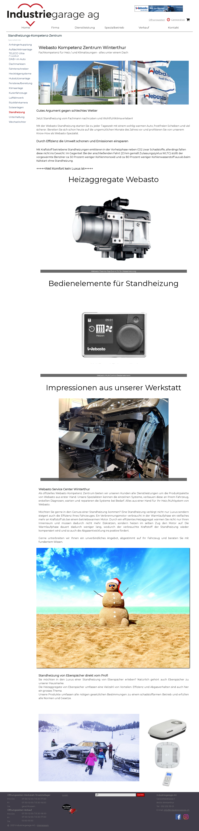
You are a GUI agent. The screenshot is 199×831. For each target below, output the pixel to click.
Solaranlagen (16, 107)
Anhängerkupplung (20, 44)
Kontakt (173, 27)
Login (65, 795)
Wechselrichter (17, 122)
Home (25, 27)
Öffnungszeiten (157, 20)
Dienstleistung (85, 27)
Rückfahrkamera (18, 102)
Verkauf (144, 27)
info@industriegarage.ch (176, 810)
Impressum (43, 825)
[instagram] (186, 816)
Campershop (178, 19)
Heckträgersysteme (20, 73)
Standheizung (17, 112)
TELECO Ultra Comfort (16, 55)
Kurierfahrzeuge (18, 93)
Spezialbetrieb (114, 27)
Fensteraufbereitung (20, 83)
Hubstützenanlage (19, 78)
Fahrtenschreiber (19, 68)
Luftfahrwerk (16, 97)
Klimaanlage (16, 88)
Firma (55, 27)
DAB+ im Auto (17, 59)
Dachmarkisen (17, 64)
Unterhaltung (16, 117)
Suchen (140, 795)
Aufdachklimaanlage (20, 49)
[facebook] (178, 816)
